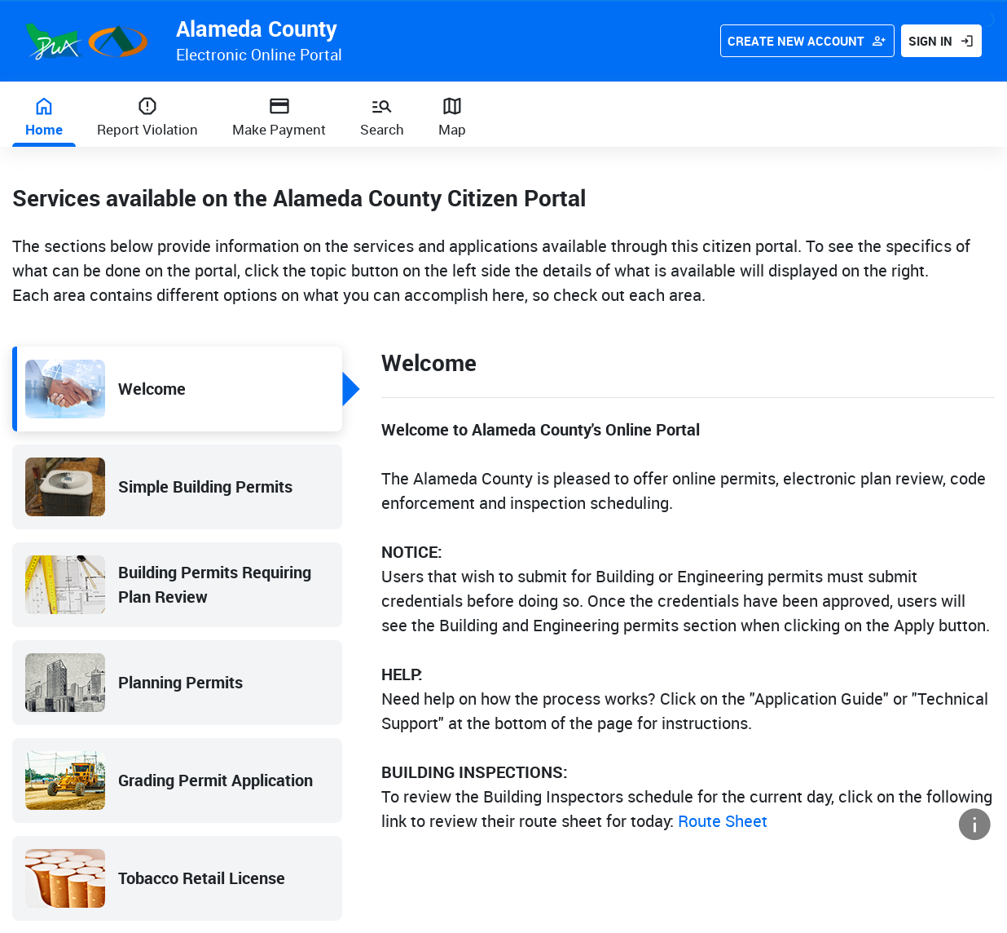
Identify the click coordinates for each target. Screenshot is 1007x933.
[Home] (44, 114)
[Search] (382, 114)
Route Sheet (722, 821)
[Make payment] (279, 114)
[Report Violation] (147, 114)
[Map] (452, 114)
